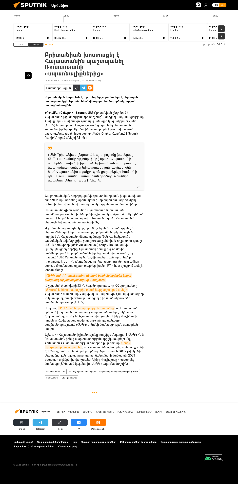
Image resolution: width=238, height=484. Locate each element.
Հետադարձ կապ (67, 446)
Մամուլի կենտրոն (176, 412)
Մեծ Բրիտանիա (69, 377)
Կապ (74, 441)
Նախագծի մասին (23, 441)
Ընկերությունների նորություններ (138, 441)
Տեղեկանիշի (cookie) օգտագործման (33, 446)
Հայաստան (73, 412)
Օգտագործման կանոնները (52, 441)
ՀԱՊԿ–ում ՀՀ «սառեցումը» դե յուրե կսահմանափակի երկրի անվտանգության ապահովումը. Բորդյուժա (88, 277)
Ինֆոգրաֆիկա (125, 412)
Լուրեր (19, 30)
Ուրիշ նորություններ (65, 30)
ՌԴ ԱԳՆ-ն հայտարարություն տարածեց (86, 308)
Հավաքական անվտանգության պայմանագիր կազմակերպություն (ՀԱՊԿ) (103, 371)
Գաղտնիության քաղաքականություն (180, 441)
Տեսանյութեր (144, 412)
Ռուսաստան (52, 377)
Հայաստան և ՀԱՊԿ (55, 371)
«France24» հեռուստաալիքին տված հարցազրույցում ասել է (86, 290)
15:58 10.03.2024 (54, 80)
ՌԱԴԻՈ (158, 412)
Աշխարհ (87, 412)
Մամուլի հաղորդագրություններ (98, 441)
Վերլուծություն (104, 412)
